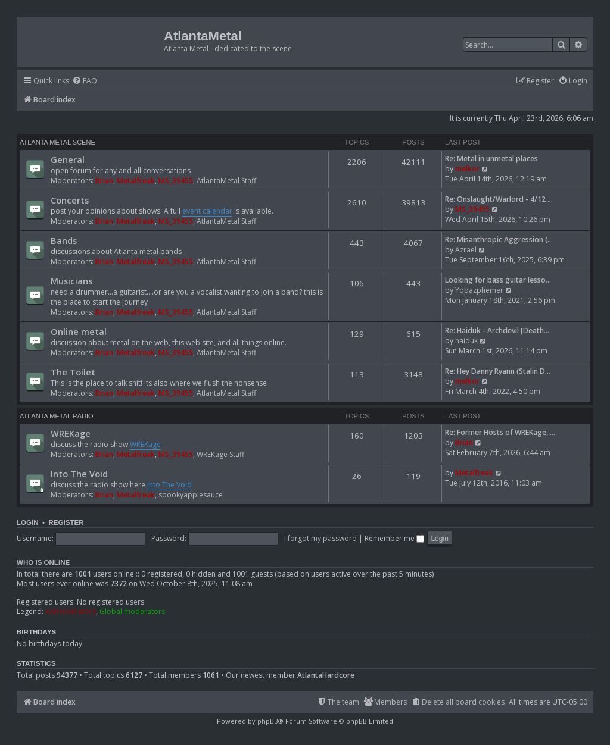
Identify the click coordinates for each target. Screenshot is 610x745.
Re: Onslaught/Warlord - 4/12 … (499, 199)
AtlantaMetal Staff (226, 181)
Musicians (71, 281)
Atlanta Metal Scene (57, 142)
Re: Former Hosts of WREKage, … (500, 432)
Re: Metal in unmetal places (491, 159)
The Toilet (73, 372)
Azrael (466, 250)
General (68, 159)
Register (65, 522)
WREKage (71, 433)
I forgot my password (320, 538)
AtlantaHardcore (325, 675)
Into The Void (79, 474)
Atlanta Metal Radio (57, 416)
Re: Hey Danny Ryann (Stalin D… (497, 371)
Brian (104, 181)
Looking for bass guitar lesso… (498, 280)
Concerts (70, 200)
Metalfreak (136, 181)
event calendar (207, 211)
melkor (467, 169)
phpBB (267, 720)
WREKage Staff (220, 454)
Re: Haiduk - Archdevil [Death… (497, 330)
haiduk (466, 341)
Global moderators (132, 611)
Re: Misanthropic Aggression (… (499, 239)
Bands (64, 240)
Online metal (79, 331)
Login (28, 522)
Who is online (43, 562)
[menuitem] (84, 81)
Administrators (70, 611)
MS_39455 (175, 181)
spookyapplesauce (190, 495)
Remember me (394, 538)
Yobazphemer (479, 290)
